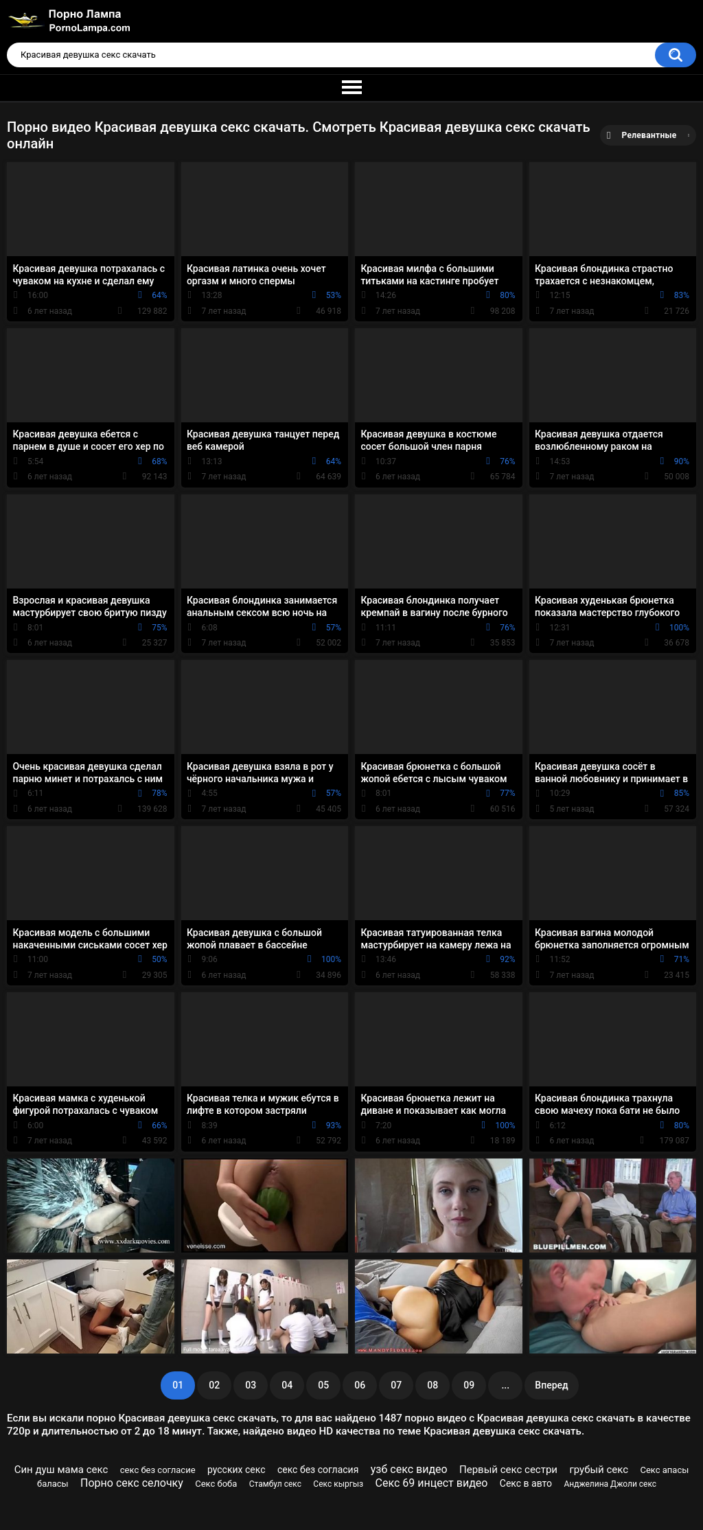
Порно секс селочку (131, 1482)
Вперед (551, 1385)
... (505, 1385)
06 (359, 1385)
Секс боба (216, 1483)
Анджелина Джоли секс (610, 1484)
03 (250, 1385)
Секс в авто (526, 1483)
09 (468, 1385)
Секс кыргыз (338, 1484)
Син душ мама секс (61, 1469)
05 (323, 1385)
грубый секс (598, 1469)
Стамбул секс (275, 1484)
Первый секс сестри (508, 1469)
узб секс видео (409, 1469)
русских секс (236, 1469)
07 (396, 1385)
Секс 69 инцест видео (432, 1482)
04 (286, 1385)
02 (214, 1385)
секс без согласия (317, 1469)
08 (432, 1385)
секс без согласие (158, 1470)
